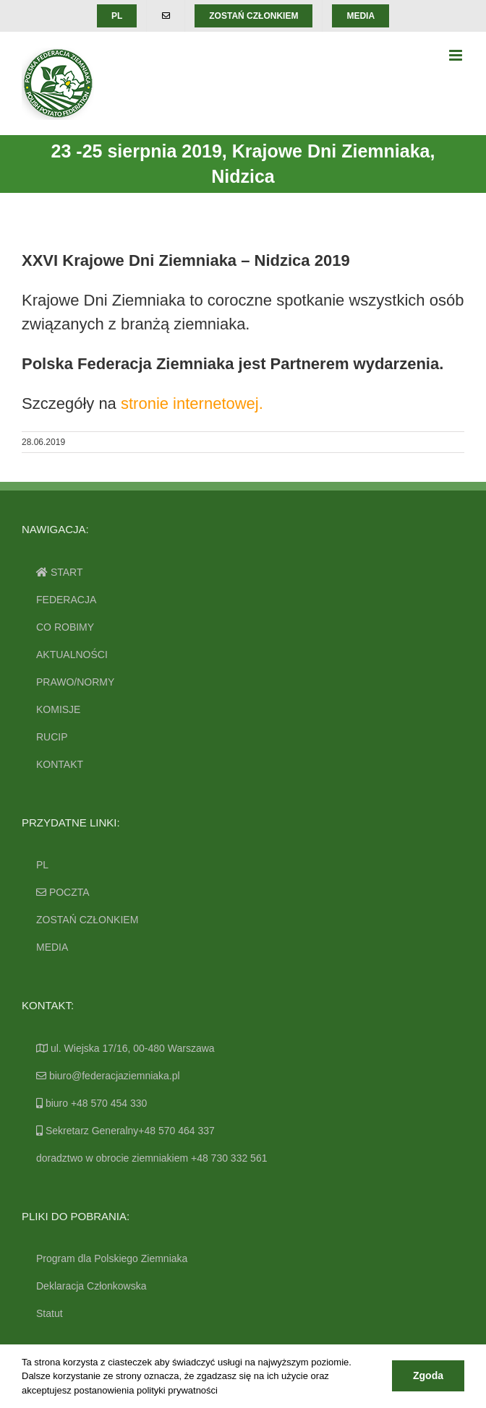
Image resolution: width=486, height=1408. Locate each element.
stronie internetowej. (192, 403)
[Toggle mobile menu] (456, 55)
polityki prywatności (177, 1390)
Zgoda (428, 1375)
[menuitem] (117, 16)
